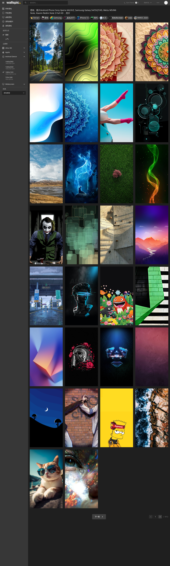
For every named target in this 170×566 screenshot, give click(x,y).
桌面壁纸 (7, 17)
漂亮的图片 (7, 21)
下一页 (99, 517)
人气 (7, 39)
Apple (6, 52)
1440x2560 (9, 67)
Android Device (9, 56)
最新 (7, 35)
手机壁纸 (7, 13)
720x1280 (8, 77)
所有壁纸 (7, 9)
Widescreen (8, 84)
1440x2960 (9, 61)
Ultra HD (7, 48)
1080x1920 (16, 72)
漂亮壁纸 (7, 26)
